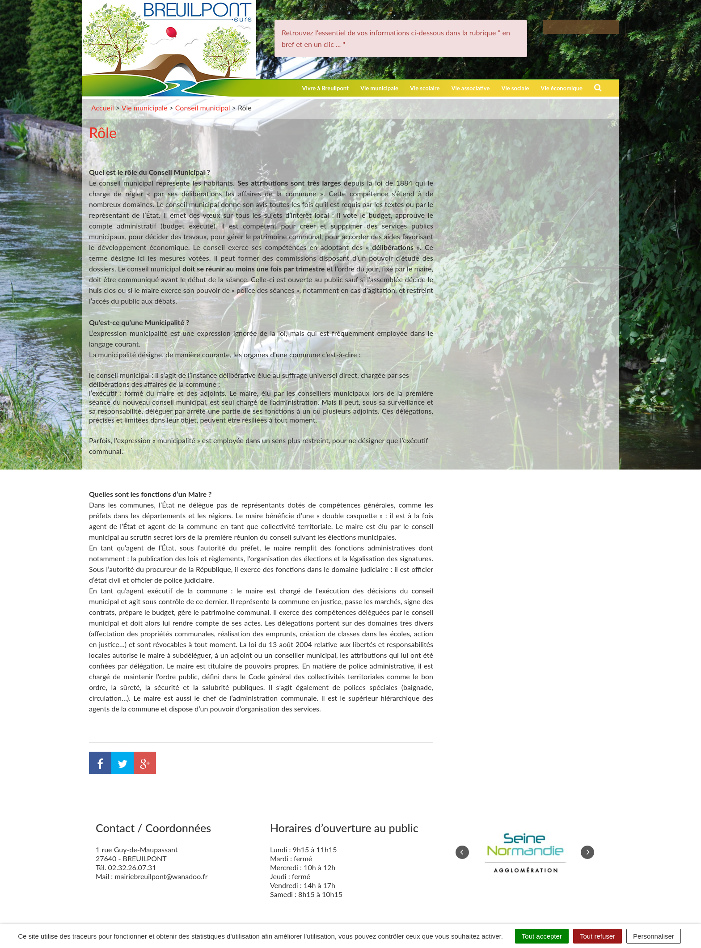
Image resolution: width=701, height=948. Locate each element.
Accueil (102, 107)
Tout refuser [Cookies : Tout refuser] (597, 936)
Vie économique (562, 88)
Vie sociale (515, 88)
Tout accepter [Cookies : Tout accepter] (542, 936)
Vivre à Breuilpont (325, 88)
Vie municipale (379, 88)
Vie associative (470, 88)
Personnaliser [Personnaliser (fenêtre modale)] (653, 936)
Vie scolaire (425, 88)
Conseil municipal (202, 107)
